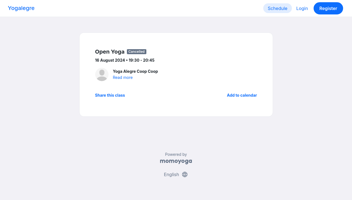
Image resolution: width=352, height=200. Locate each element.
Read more (123, 77)
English (176, 174)
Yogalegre (21, 8)
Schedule (277, 8)
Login (302, 8)
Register (328, 8)
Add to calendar (242, 95)
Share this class (110, 95)
